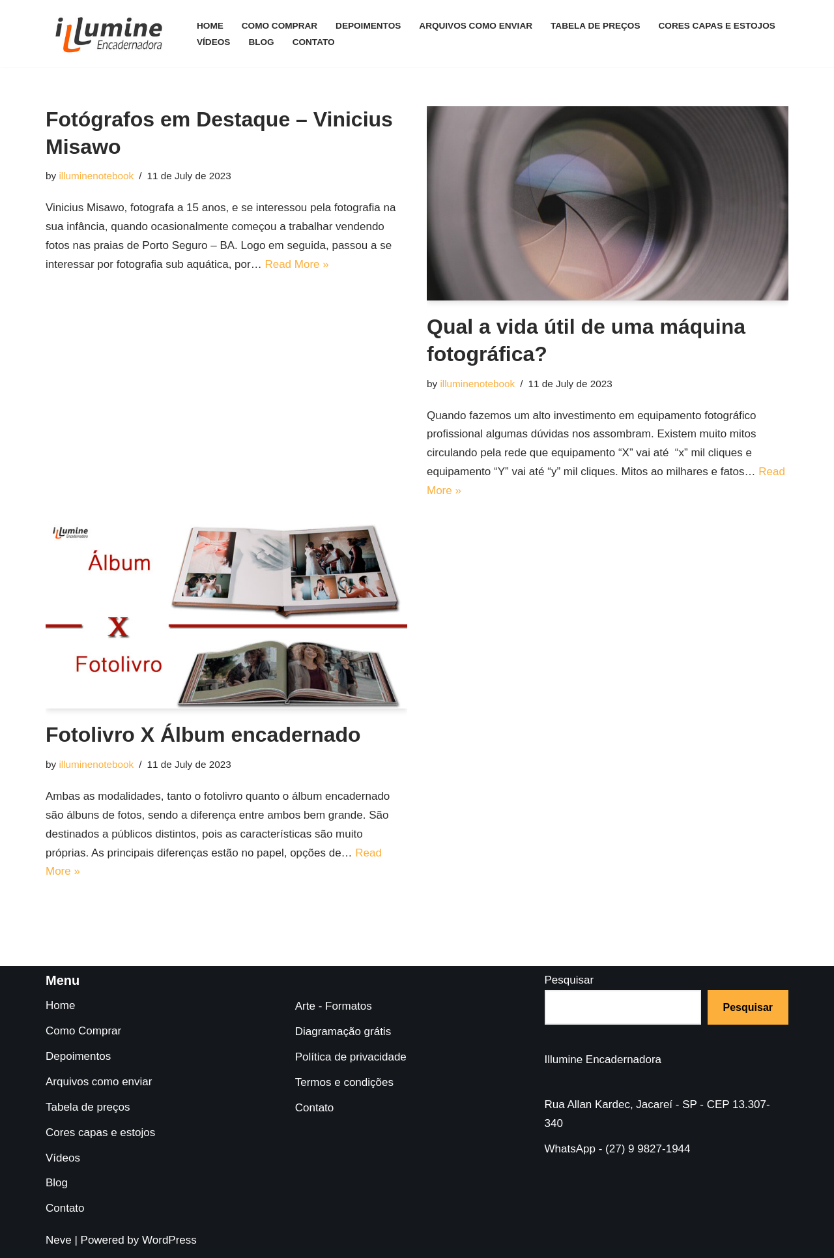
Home (210, 26)
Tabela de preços (595, 26)
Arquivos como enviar (475, 26)
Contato (314, 42)
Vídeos (213, 42)
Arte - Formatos (333, 1006)
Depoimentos (368, 26)
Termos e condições (344, 1082)
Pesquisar (569, 980)
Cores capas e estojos (717, 26)
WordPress (169, 1240)
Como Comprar (279, 26)
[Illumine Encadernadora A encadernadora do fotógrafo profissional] (110, 33)
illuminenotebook (96, 175)
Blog (261, 42)
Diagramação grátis (343, 1031)
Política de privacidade (351, 1057)
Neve (59, 1240)
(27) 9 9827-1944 (647, 1149)
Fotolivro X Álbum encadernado (203, 734)
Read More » (296, 264)
